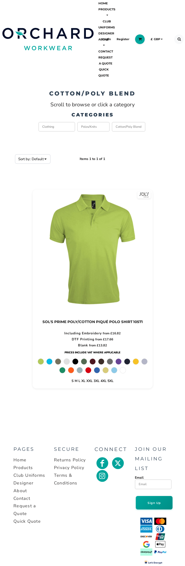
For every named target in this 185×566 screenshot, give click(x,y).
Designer (23, 483)
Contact (21, 498)
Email (139, 477)
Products (23, 468)
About (20, 491)
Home (19, 460)
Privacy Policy (69, 468)
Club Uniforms (29, 475)
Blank (83, 345)
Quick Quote (27, 521)
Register (123, 39)
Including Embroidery (83, 333)
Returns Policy (70, 460)
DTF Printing (83, 339)
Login (106, 39)
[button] (107, 12)
